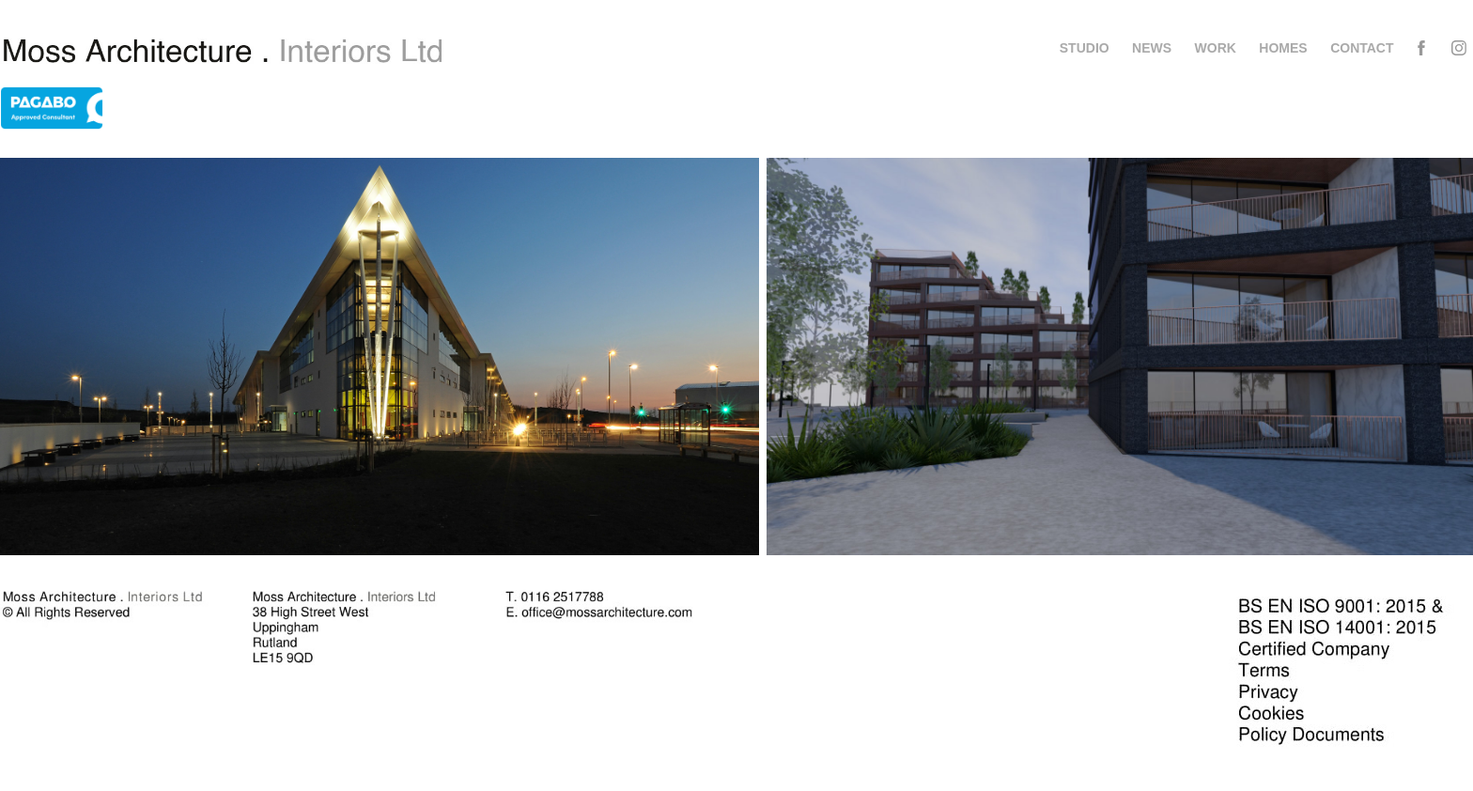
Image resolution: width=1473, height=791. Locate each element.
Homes (1283, 47)
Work (1215, 47)
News (1151, 47)
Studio (1084, 47)
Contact (1361, 47)
